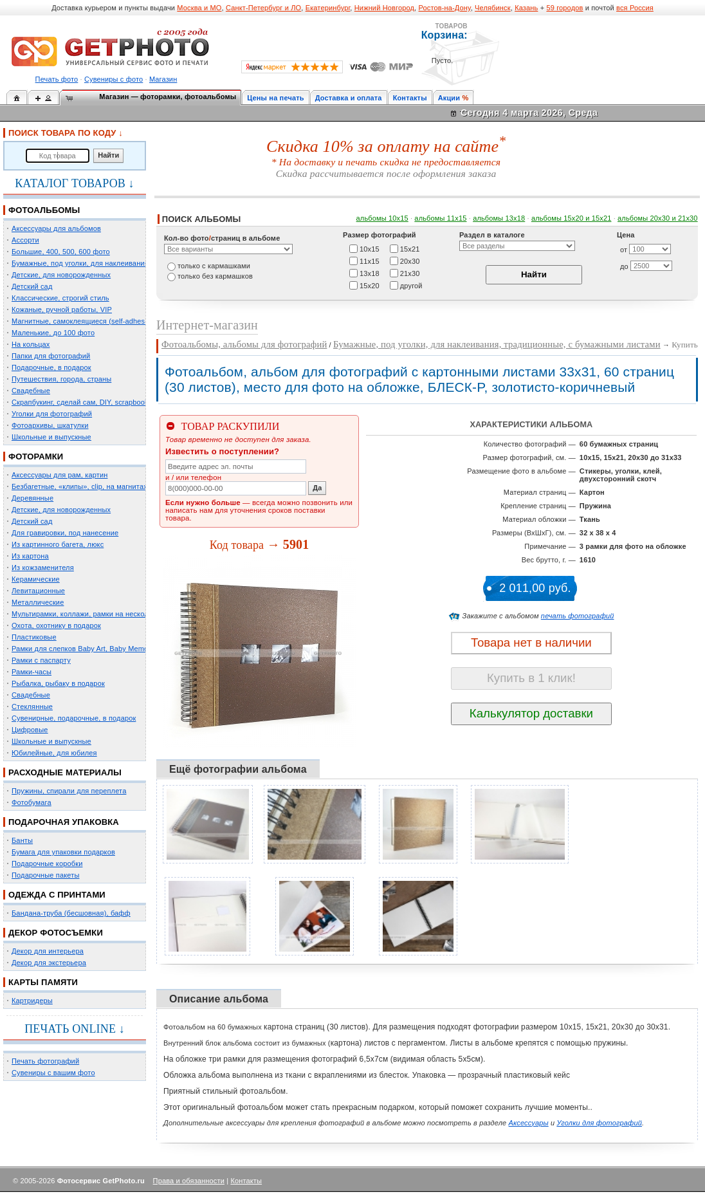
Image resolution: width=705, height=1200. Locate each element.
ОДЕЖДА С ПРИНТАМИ (56, 895)
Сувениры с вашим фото (53, 1072)
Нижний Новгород (384, 8)
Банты (22, 840)
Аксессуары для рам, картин (59, 475)
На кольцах (31, 344)
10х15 (370, 248)
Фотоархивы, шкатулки (50, 425)
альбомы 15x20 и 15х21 (571, 218)
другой (411, 285)
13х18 (370, 273)
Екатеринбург (328, 8)
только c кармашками (214, 266)
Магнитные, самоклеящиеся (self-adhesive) (84, 321)
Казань (526, 8)
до (624, 266)
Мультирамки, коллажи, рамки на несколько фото (95, 614)
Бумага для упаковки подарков (63, 852)
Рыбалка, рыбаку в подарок (58, 683)
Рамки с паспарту (41, 660)
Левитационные (38, 591)
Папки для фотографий (51, 356)
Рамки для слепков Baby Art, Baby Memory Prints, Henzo (106, 648)
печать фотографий (577, 616)
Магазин (163, 79)
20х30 (410, 260)
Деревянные (32, 498)
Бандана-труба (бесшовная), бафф (71, 913)
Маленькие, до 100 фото (53, 333)
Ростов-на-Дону (445, 8)
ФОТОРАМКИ (35, 456)
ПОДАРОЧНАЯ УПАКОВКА (63, 822)
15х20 (370, 285)
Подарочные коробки (47, 863)
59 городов (564, 8)
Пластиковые (34, 637)
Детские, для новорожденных (61, 275)
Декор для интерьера (48, 951)
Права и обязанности (188, 1181)
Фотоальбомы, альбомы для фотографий (244, 344)
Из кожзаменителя (43, 567)
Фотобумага (31, 802)
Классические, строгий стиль (60, 298)
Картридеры (32, 1000)
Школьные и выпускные (51, 437)
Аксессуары (529, 1123)
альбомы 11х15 (440, 218)
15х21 (410, 248)
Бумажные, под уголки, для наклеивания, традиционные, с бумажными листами (497, 344)
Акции (449, 98)
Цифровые (30, 730)
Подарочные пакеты (45, 875)
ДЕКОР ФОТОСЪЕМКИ (55, 932)
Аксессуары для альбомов (56, 228)
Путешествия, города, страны (61, 379)
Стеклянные (32, 706)
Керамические (36, 579)
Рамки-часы (31, 672)
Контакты (410, 98)
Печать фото (56, 79)
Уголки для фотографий (52, 414)
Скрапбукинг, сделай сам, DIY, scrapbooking (85, 402)
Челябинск (493, 8)
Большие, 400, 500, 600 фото (61, 251)
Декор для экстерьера (49, 962)
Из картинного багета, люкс (58, 544)
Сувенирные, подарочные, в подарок (74, 718)
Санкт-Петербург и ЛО (263, 8)
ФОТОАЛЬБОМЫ (44, 210)
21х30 (410, 273)
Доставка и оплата (348, 98)
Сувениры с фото (113, 79)
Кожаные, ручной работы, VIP (62, 309)
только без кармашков (215, 276)
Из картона (30, 556)
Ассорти (25, 240)
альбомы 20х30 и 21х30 (658, 218)
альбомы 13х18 (499, 218)
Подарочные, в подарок (51, 367)
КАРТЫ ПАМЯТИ (43, 982)
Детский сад (32, 286)
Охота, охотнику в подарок (56, 625)
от (623, 250)
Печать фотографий (45, 1061)
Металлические (38, 602)
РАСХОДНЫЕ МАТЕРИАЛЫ (65, 772)
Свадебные (31, 390)
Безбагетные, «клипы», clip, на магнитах (79, 486)
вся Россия (635, 8)
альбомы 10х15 (382, 218)
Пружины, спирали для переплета (69, 791)
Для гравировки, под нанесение (65, 533)
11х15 (370, 260)
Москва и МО (199, 8)
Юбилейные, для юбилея (54, 753)
